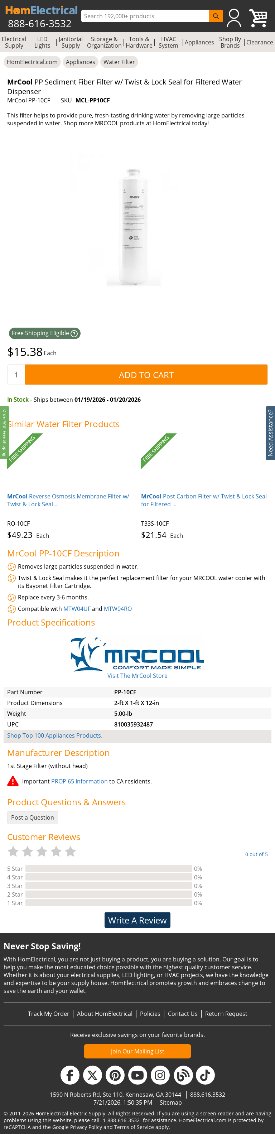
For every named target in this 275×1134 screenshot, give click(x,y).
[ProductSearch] (146, 16)
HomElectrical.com (32, 62)
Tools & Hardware (139, 42)
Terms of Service (134, 1127)
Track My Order (48, 1014)
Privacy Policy (86, 1127)
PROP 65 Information (79, 781)
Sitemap (171, 1102)
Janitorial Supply (71, 42)
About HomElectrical (104, 1014)
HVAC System (168, 42)
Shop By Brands (230, 42)
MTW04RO (118, 609)
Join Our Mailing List (137, 1051)
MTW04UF (77, 609)
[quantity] (16, 375)
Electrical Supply (14, 42)
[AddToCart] (146, 375)
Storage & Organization (104, 42)
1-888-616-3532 (121, 1120)
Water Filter (119, 62)
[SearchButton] (216, 16)
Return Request (226, 1014)
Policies (150, 1014)
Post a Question (32, 817)
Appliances (199, 42)
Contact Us (183, 1014)
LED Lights (42, 42)
